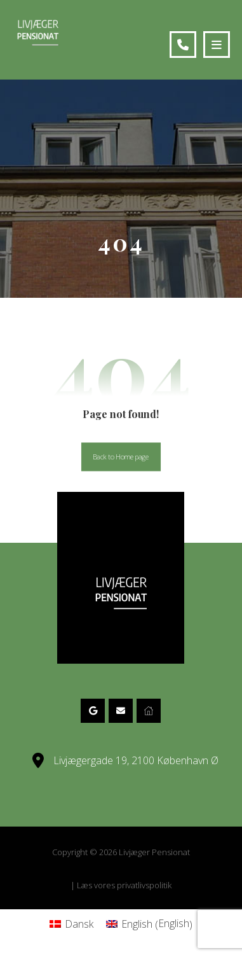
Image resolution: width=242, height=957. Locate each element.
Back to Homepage (121, 456)
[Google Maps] (93, 711)
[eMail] (121, 711)
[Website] (149, 711)
